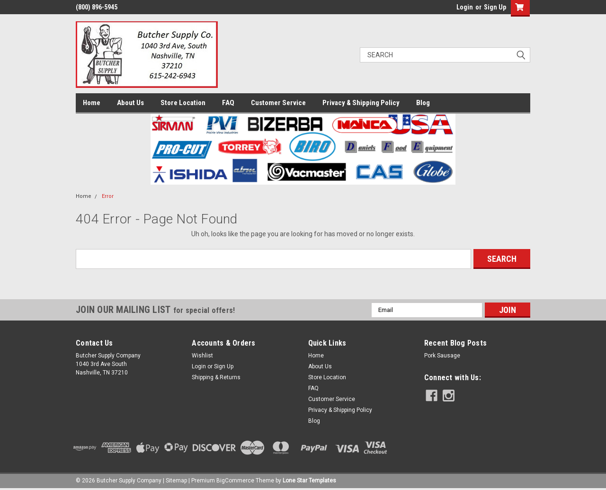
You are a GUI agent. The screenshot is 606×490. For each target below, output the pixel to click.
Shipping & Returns (216, 377)
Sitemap (176, 480)
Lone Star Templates (309, 480)
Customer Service (278, 102)
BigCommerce (235, 480)
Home (91, 102)
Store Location (182, 102)
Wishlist (202, 355)
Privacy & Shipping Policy (361, 102)
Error (108, 196)
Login (464, 7)
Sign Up (495, 7)
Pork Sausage (442, 355)
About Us (130, 102)
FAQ (228, 102)
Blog (423, 102)
